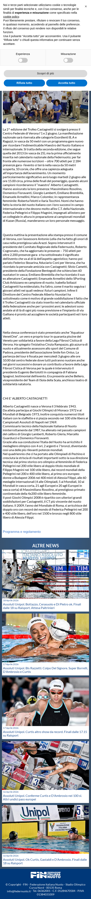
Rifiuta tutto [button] (24, 83)
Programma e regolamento (22, 531)
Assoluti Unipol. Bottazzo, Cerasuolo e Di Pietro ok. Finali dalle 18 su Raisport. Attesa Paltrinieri (42, 606)
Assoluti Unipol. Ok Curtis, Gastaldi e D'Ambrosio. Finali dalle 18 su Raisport (45, 861)
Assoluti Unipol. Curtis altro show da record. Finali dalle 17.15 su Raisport (45, 733)
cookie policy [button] (11, 16)
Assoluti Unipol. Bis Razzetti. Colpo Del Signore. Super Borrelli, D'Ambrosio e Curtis (45, 669)
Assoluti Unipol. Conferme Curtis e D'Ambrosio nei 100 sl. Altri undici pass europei (42, 797)
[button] (86, 6)
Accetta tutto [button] (66, 83)
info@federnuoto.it (19, 891)
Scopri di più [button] (45, 73)
